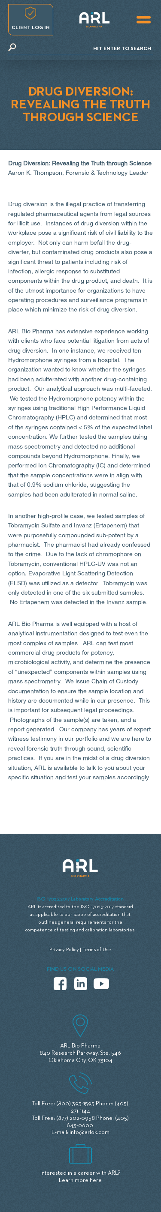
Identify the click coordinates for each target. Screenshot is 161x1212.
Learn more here (80, 1180)
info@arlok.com (89, 1132)
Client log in (31, 27)
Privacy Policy (64, 949)
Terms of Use (96, 949)
